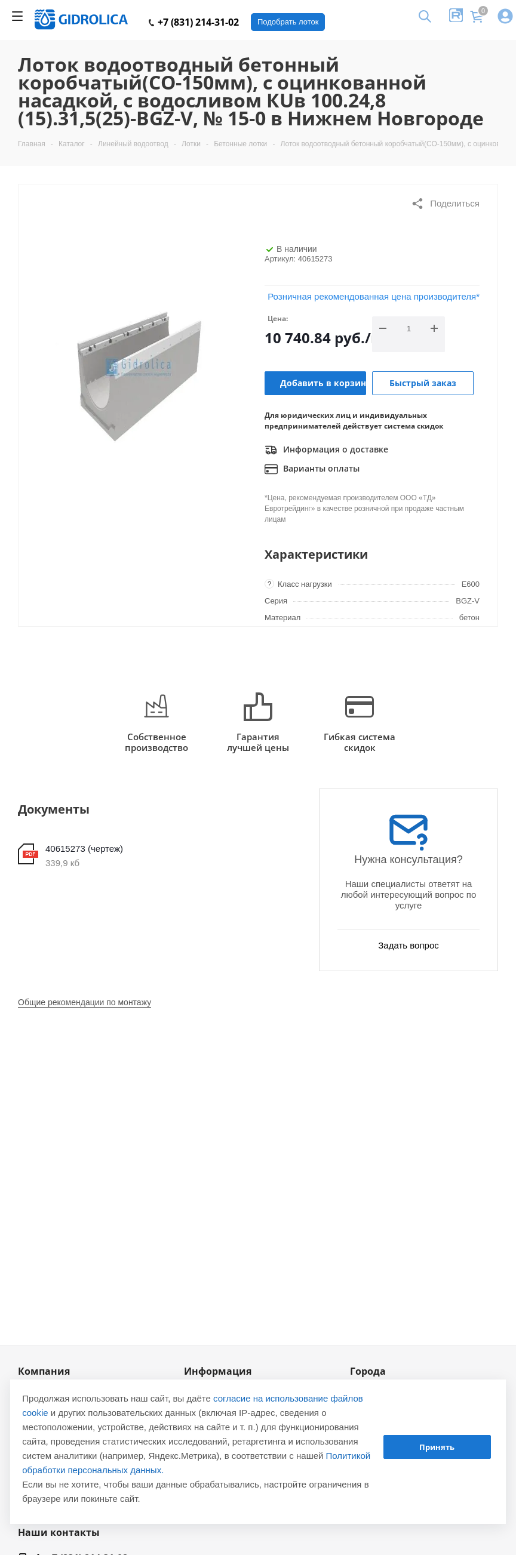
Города (368, 1371)
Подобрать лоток (287, 21)
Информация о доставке (326, 450)
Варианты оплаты (312, 469)
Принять (436, 1447)
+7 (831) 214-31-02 (194, 22)
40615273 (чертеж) (84, 848)
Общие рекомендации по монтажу (84, 1002)
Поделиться (445, 203)
